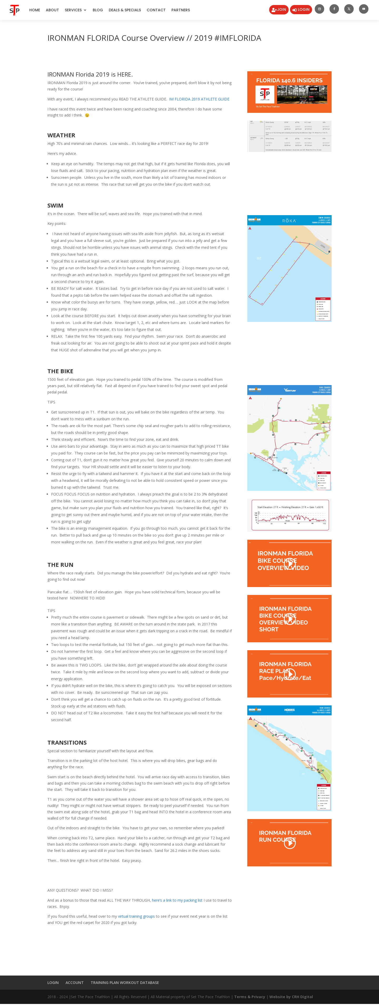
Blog (98, 10)
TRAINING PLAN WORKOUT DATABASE (125, 983)
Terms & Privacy (249, 998)
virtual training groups (136, 917)
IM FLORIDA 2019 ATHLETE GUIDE (199, 100)
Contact (156, 10)
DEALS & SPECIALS (125, 10)
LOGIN (299, 10)
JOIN (268, 10)
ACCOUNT (75, 983)
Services (73, 10)
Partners (180, 10)
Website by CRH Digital (291, 998)
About (52, 10)
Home (34, 10)
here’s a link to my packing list (177, 901)
